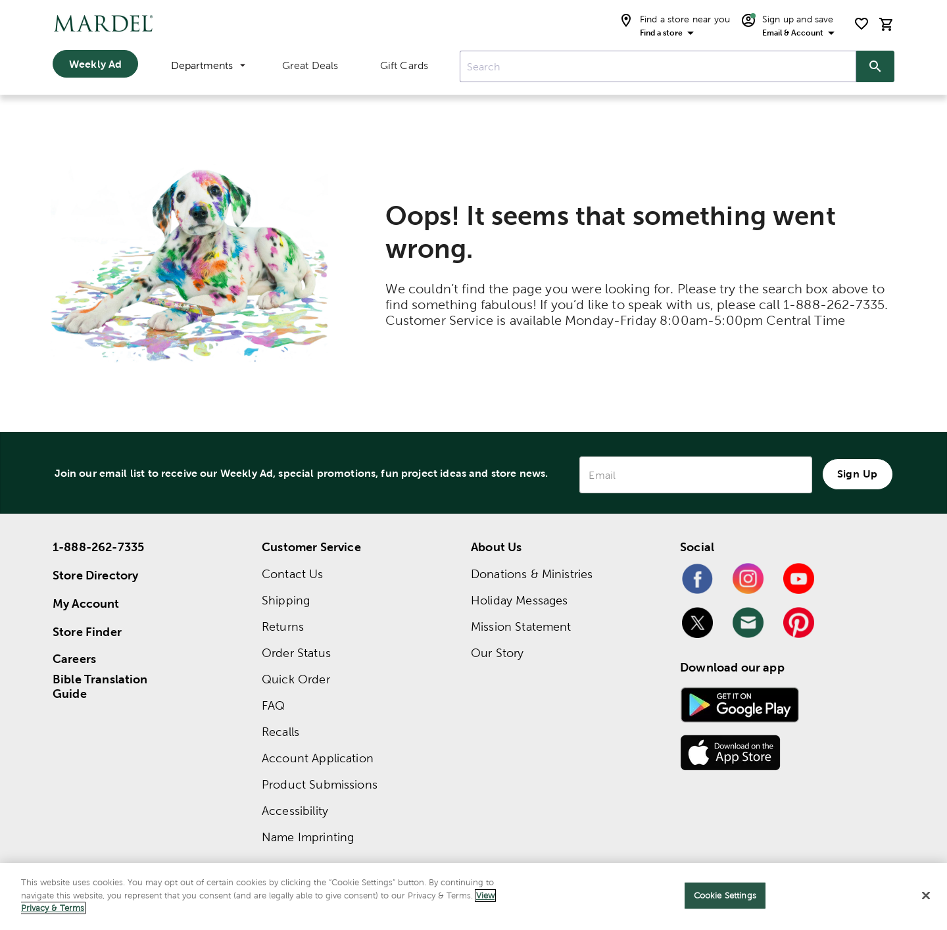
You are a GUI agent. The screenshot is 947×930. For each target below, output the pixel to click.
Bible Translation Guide (100, 686)
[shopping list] (861, 23)
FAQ (273, 705)
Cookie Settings (725, 895)
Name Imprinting (308, 837)
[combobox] (658, 66)
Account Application (318, 758)
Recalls (280, 732)
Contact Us (293, 574)
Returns (283, 626)
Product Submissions (319, 784)
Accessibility (295, 811)
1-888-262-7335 (98, 547)
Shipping (286, 600)
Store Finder (87, 632)
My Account (86, 603)
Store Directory (95, 575)
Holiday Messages (519, 600)
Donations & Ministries (532, 574)
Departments (208, 65)
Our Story (497, 653)
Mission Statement (521, 626)
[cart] (886, 24)
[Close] (925, 895)
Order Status (296, 653)
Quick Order (296, 679)
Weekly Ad (95, 64)
